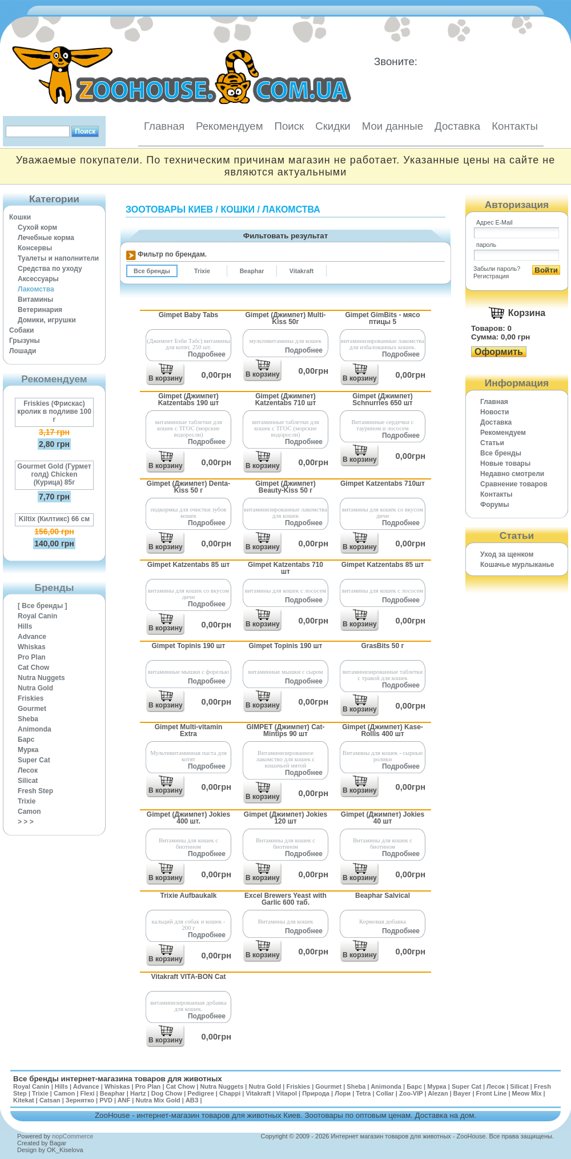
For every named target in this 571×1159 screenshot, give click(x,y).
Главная (164, 126)
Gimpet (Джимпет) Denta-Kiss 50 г (188, 486)
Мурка (28, 750)
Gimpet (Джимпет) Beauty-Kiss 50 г (285, 486)
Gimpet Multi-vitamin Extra (189, 730)
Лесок (28, 770)
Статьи (492, 443)
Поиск (289, 126)
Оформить (499, 352)
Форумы (494, 505)
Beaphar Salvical (382, 896)
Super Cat (34, 760)
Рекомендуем (229, 126)
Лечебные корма (46, 238)
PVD (105, 1100)
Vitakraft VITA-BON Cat (188, 977)
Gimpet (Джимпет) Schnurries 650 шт (382, 399)
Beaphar (112, 1093)
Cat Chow (33, 668)
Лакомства (36, 289)
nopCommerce (72, 1136)
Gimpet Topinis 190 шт (188, 646)
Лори (343, 1093)
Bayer (462, 1093)
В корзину (165, 378)
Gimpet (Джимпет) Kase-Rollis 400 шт (382, 730)
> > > (26, 822)
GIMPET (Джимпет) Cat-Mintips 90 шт (286, 730)
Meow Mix (527, 1093)
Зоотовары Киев (169, 209)
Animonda (34, 729)
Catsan (50, 1100)
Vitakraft (258, 1093)
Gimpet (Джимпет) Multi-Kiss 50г (286, 318)
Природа (315, 1093)
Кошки (20, 217)
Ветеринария (40, 310)
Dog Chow (166, 1093)
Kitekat (23, 1100)
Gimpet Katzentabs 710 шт (285, 568)
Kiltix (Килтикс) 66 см (54, 519)
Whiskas (32, 647)
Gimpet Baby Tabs (188, 315)
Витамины (35, 299)
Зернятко (80, 1100)
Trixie (26, 801)
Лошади (22, 351)
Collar (385, 1093)
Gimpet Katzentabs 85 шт (188, 565)
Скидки (333, 126)
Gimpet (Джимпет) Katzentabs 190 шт (188, 399)
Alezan (438, 1093)
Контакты (515, 126)
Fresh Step (35, 791)
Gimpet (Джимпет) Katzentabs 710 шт (285, 399)
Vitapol (286, 1093)
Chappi (229, 1093)
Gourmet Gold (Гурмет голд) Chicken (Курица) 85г (54, 474)
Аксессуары (38, 279)
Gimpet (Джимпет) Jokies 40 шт (382, 817)
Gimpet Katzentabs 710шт (382, 483)
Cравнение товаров (514, 484)
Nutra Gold (35, 688)
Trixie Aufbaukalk (188, 896)
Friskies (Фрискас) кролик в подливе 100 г (54, 411)
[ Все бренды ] (42, 606)
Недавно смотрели (512, 474)
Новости (494, 412)
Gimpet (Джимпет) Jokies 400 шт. (188, 817)
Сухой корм (37, 227)
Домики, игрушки (47, 320)
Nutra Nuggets (41, 678)
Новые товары (505, 463)
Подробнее (207, 354)
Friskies (30, 698)
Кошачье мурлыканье (517, 565)
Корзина (526, 313)
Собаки (21, 330)
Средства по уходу (50, 269)
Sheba (28, 719)
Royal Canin (37, 616)
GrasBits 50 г (382, 646)
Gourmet (32, 709)
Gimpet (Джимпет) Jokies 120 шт (285, 817)
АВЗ (192, 1100)
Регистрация (491, 276)
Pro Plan (32, 657)
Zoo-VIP (411, 1093)
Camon (29, 812)
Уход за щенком (506, 554)
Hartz (138, 1093)
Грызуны (24, 341)
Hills (25, 626)
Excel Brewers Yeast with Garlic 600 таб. (285, 899)
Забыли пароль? (496, 268)
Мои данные (392, 126)
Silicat (28, 781)
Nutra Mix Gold (157, 1100)
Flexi (87, 1093)
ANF (124, 1100)
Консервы (35, 248)
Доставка (457, 126)
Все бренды (500, 453)
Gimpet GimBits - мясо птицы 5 (382, 318)
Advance (32, 637)
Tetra (363, 1093)
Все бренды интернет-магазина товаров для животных (117, 1078)
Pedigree (200, 1093)
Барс (26, 740)
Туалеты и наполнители (58, 258)
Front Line (491, 1093)
